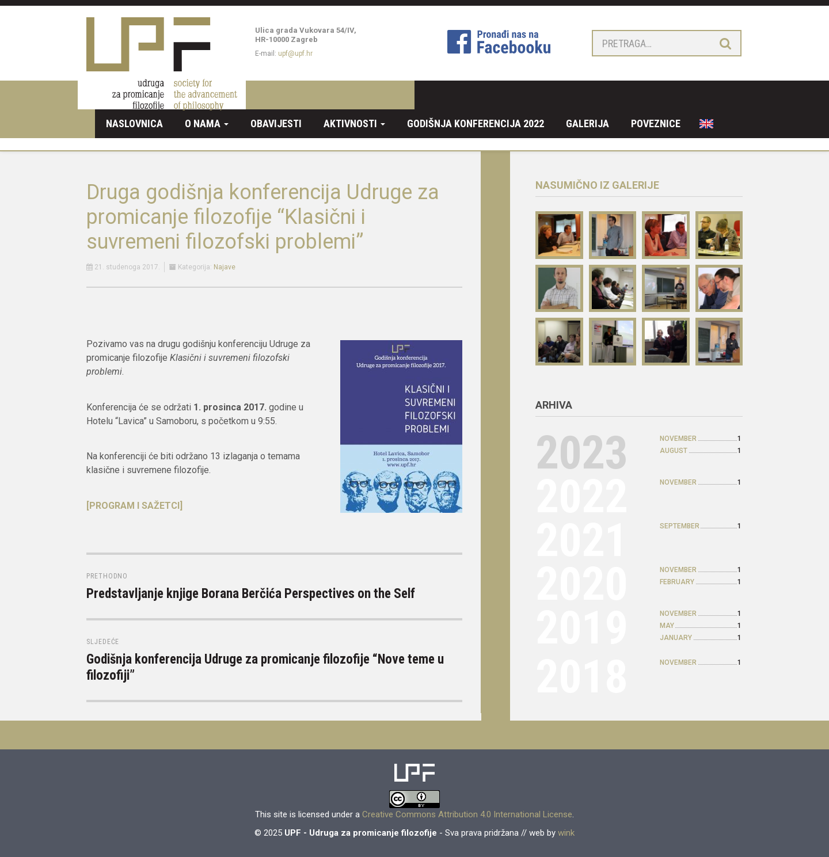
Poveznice (655, 123)
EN (702, 123)
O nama (207, 123)
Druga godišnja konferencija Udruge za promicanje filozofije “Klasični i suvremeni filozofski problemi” (262, 217)
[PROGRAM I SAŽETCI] (134, 505)
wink (566, 833)
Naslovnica (134, 123)
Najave (224, 267)
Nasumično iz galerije (597, 185)
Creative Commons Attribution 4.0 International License (467, 814)
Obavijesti (276, 123)
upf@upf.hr (295, 53)
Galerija (587, 123)
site (280, 814)
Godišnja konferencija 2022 (475, 123)
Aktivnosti (354, 123)
